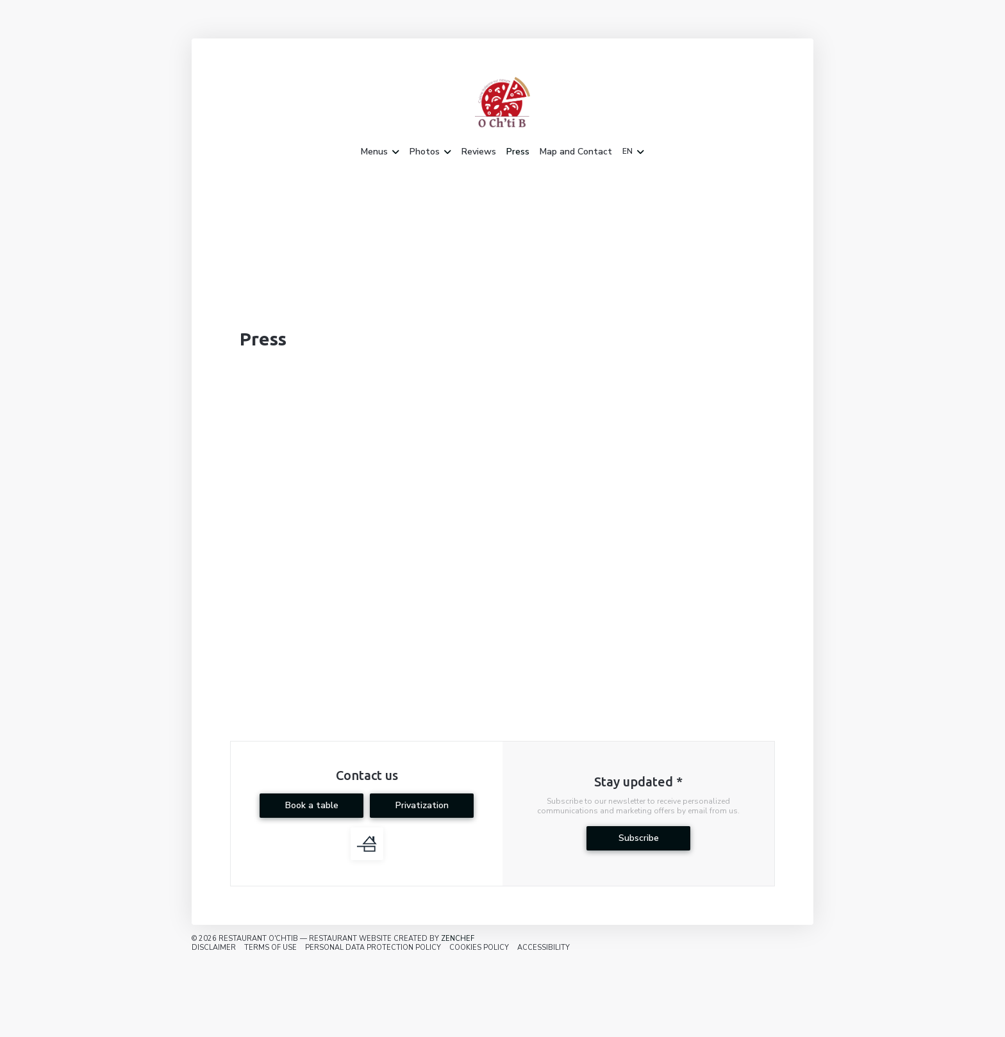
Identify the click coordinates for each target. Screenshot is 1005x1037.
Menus (380, 152)
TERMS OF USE (270, 947)
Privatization (422, 805)
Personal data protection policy (373, 947)
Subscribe (639, 838)
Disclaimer (214, 947)
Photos (430, 152)
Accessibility (543, 947)
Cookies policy (479, 947)
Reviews (478, 152)
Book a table (311, 805)
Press (517, 152)
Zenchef (457, 938)
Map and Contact (576, 152)
